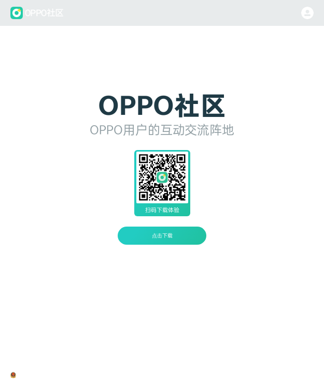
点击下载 (162, 235)
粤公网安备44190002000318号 (53, 375)
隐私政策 (154, 375)
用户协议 (180, 375)
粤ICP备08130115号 (116, 375)
